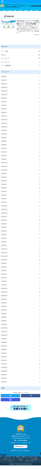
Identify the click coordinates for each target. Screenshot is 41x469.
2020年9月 (20, 299)
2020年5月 (20, 310)
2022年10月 (20, 213)
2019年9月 (20, 339)
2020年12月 (20, 288)
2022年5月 (20, 231)
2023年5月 (20, 188)
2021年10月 (20, 256)
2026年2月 (20, 84)
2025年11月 (20, 91)
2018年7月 (20, 382)
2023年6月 (20, 184)
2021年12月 (20, 249)
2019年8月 (20, 342)
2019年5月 (20, 353)
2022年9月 (20, 217)
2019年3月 (20, 360)
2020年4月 (20, 314)
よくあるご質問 (33, 459)
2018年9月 (20, 375)
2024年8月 (20, 134)
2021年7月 (20, 267)
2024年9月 (20, 130)
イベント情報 (20, 51)
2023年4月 (20, 192)
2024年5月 (20, 145)
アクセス (10, 461)
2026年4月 (20, 77)
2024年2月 (20, 156)
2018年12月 (20, 367)
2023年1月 (20, 202)
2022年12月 (20, 206)
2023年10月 (20, 170)
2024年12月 (20, 120)
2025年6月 (20, 105)
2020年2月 (20, 321)
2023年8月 (20, 177)
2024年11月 (20, 123)
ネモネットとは (7, 459)
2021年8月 (20, 263)
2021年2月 (20, 285)
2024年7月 (20, 138)
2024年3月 (20, 152)
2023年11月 (20, 166)
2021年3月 (20, 281)
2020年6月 (20, 306)
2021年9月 (20, 260)
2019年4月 (20, 357)
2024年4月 (20, 148)
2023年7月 (20, 181)
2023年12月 (20, 163)
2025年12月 (20, 87)
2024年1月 (20, 159)
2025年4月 (20, 109)
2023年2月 (20, 199)
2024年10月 (20, 127)
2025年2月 (20, 112)
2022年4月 (20, 235)
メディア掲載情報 (20, 66)
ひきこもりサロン (34, 456)
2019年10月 (20, 335)
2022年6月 (20, 227)
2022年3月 (20, 238)
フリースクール (20, 58)
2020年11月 (20, 292)
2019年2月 (20, 364)
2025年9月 (20, 98)
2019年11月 (20, 332)
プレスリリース (20, 62)
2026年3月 (20, 80)
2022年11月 (20, 209)
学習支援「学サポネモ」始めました (20, 450)
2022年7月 (20, 224)
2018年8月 (20, 378)
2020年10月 (20, 296)
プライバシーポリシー (30, 461)
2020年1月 (20, 324)
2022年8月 (20, 220)
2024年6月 (20, 141)
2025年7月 (20, 102)
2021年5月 (20, 274)
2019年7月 (20, 346)
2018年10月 (20, 371)
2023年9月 (20, 174)
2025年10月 (20, 95)
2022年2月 (20, 242)
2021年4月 (20, 278)
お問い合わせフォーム (20, 446)
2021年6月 (20, 271)
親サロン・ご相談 (20, 456)
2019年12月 (20, 328)
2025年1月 (20, 116)
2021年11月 (20, 253)
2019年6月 (20, 350)
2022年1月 (20, 245)
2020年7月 (20, 303)
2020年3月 (20, 317)
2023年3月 (20, 195)
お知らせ (20, 55)
